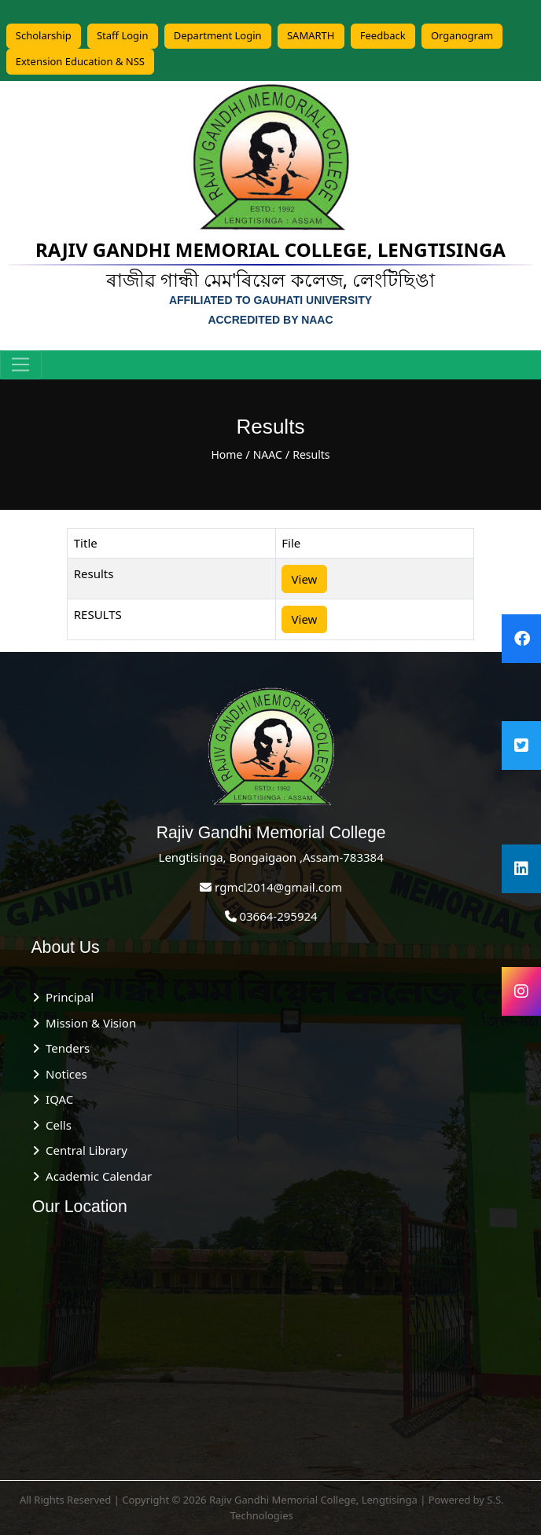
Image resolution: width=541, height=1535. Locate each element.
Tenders (64, 1048)
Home (226, 454)
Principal (66, 997)
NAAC (267, 454)
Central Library (83, 1150)
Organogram (462, 35)
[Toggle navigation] (21, 365)
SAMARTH (311, 35)
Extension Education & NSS (80, 61)
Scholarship (44, 35)
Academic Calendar (95, 1176)
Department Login (218, 35)
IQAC (56, 1099)
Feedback (383, 35)
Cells (55, 1125)
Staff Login (123, 35)
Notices (62, 1074)
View (305, 579)
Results (311, 454)
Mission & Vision (87, 1023)
